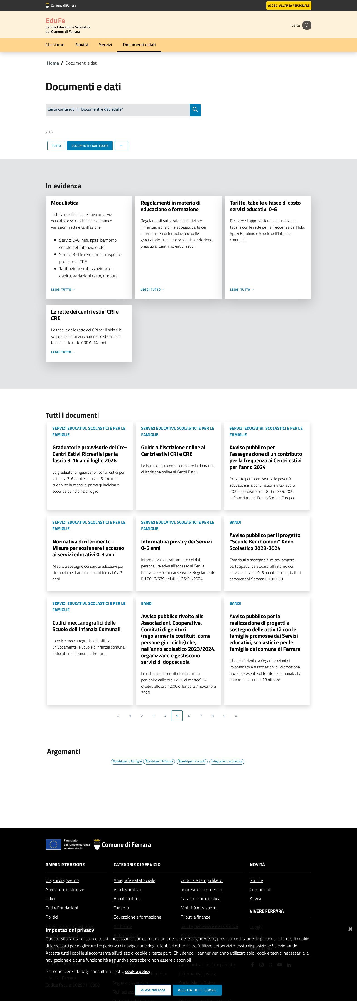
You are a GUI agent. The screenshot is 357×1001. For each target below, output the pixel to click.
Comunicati (260, 889)
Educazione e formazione (137, 916)
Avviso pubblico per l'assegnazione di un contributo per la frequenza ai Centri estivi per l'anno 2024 (266, 457)
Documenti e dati (139, 44)
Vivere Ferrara (267, 910)
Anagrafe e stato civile (134, 880)
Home (53, 62)
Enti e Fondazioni (62, 907)
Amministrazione (65, 864)
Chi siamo (55, 44)
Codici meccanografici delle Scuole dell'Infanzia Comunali (86, 625)
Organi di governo (62, 880)
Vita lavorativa (127, 889)
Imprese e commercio (201, 889)
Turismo (121, 907)
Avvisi (255, 898)
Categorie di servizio (137, 864)
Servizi (105, 44)
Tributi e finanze (195, 916)
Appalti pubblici (128, 898)
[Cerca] (306, 25)
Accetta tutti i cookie (197, 990)
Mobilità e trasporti (198, 907)
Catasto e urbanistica (200, 898)
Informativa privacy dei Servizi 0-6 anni (176, 544)
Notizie (256, 880)
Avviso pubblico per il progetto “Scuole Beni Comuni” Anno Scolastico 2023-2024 (265, 541)
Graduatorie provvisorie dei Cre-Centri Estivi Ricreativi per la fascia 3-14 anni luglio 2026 (89, 453)
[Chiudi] (350, 928)
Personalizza (153, 990)
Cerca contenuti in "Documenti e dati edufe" (85, 109)
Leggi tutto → (63, 289)
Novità (81, 44)
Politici (52, 916)
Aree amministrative (65, 889)
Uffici (50, 898)
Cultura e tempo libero (202, 880)
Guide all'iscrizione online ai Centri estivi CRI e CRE (173, 450)
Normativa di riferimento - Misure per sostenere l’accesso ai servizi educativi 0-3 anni (88, 548)
